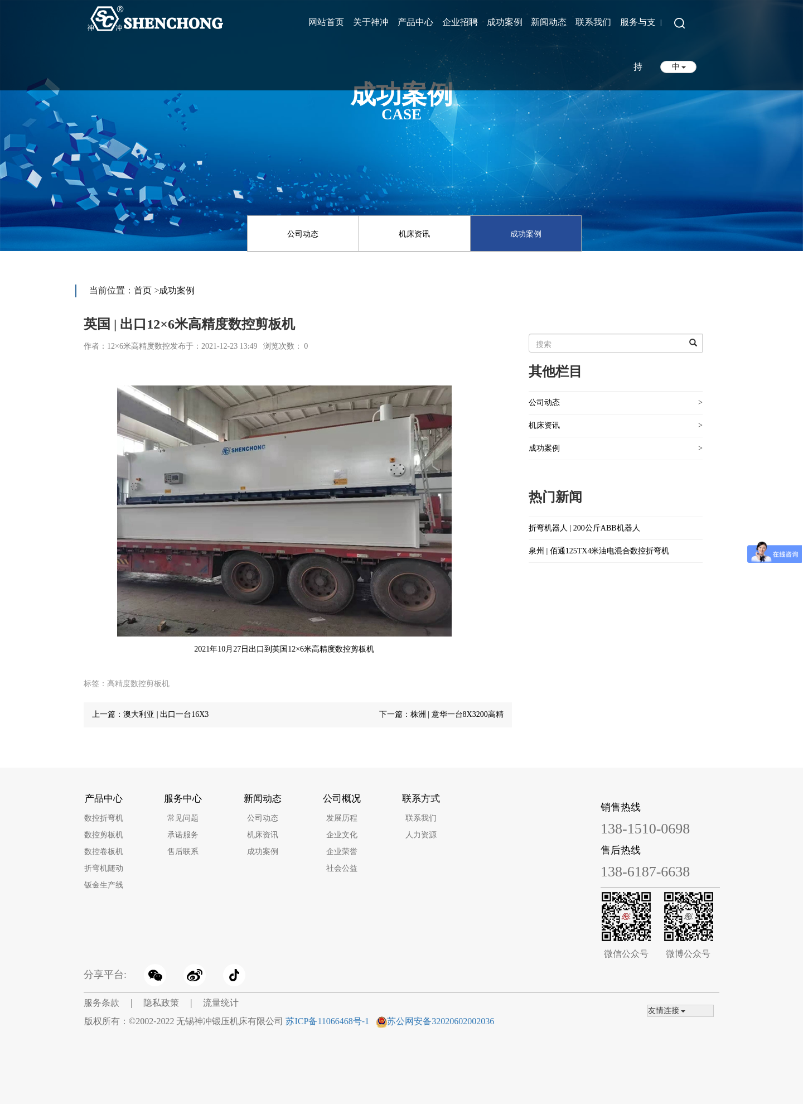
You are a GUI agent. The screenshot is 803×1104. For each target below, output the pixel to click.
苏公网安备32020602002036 (440, 1021)
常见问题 (183, 818)
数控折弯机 (103, 818)
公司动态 (302, 234)
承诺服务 (183, 835)
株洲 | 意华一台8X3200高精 (457, 714)
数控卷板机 (103, 851)
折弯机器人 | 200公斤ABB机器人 (584, 528)
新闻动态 (549, 22)
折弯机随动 (103, 868)
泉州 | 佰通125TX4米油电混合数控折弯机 (599, 551)
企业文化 (341, 835)
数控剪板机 (103, 835)
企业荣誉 (341, 851)
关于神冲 (371, 22)
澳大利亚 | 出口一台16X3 (166, 714)
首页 (143, 290)
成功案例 (505, 22)
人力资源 (421, 835)
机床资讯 (414, 234)
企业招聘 (460, 22)
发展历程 (341, 818)
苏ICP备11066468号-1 (327, 1021)
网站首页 (326, 22)
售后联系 (183, 851)
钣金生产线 (103, 885)
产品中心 (415, 22)
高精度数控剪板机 (138, 683)
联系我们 (593, 22)
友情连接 (667, 1010)
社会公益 (341, 868)
